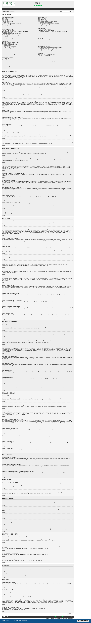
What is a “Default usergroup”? (44, 24)
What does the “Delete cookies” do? (8, 26)
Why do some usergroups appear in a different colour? (48, 23)
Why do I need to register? (7, 18)
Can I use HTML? (5, 59)
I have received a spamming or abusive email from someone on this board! (52, 31)
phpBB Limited (37, 583)
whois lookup (17, 599)
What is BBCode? (5, 58)
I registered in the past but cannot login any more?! (12, 23)
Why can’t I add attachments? (8, 49)
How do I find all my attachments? (44, 55)
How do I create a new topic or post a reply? (10, 42)
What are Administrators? (43, 18)
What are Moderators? (42, 19)
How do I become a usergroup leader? (45, 22)
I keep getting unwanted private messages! (46, 30)
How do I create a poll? (6, 45)
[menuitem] (10, 9)
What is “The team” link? (42, 25)
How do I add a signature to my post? (9, 44)
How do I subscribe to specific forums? (45, 49)
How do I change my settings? (8, 30)
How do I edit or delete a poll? (8, 47)
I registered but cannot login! (7, 21)
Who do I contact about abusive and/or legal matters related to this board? (52, 61)
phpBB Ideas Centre (57, 590)
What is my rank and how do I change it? (10, 37)
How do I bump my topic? (7, 55)
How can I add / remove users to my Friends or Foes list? (49, 36)
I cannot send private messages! (44, 29)
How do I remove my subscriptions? (45, 50)
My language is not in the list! (7, 34)
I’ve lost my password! (6, 24)
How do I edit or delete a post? (8, 43)
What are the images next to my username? (10, 35)
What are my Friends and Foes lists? (45, 35)
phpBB (59, 182)
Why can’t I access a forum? (7, 48)
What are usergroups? (42, 20)
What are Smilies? (5, 60)
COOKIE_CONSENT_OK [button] (83, 620)
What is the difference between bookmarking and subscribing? (50, 47)
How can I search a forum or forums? (45, 39)
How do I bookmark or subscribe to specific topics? (47, 48)
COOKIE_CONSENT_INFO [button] (20, 620)
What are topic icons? (6, 67)
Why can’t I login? (5, 22)
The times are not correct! (7, 32)
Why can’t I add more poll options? (9, 46)
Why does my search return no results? (45, 40)
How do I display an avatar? (7, 36)
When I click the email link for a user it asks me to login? (12, 38)
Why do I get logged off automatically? (9, 25)
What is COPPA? (5, 19)
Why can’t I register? (6, 20)
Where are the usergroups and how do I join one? (47, 21)
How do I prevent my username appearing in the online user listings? (15, 31)
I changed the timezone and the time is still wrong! (11, 33)
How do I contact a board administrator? (46, 62)
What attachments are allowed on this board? (47, 54)
